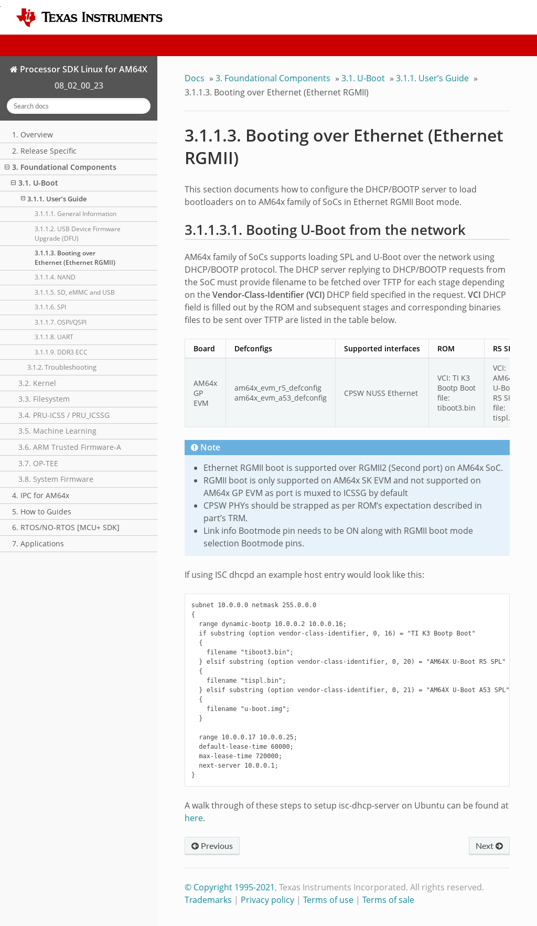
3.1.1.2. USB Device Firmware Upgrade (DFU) (78, 233)
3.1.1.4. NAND (55, 277)
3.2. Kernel (37, 383)
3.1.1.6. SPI (50, 307)
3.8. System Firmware (55, 479)
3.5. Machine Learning (57, 431)
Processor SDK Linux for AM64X (82, 69)
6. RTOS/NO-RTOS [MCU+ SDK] (66, 527)
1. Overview (32, 134)
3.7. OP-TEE (38, 463)
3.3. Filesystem (44, 399)
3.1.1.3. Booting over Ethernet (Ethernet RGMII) (75, 257)
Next (489, 845)
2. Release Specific (44, 151)
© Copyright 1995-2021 (230, 887)
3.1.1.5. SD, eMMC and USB (75, 292)
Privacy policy (267, 900)
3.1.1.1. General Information (75, 214)
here (194, 818)
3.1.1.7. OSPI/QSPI (61, 322)
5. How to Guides (41, 511)
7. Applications (38, 543)
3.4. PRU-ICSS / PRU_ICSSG (64, 415)
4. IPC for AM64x (40, 495)
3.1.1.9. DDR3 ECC (61, 352)
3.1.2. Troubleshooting (61, 367)
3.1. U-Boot (34, 183)
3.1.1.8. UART (54, 337)
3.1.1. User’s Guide (54, 198)
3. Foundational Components (60, 167)
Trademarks (208, 900)
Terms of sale (388, 900)
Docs (195, 78)
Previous (212, 845)
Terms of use (328, 900)
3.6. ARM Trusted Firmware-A (69, 447)
